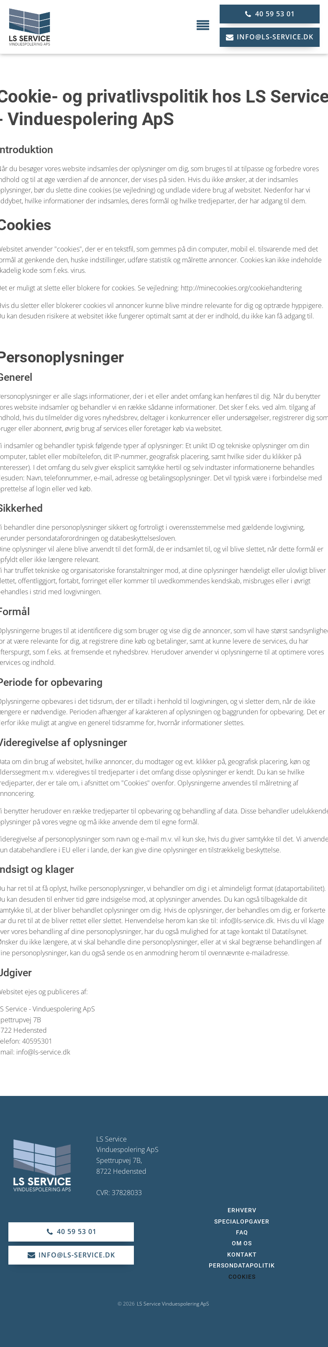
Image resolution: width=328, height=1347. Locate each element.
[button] (270, 14)
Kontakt (242, 1254)
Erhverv (242, 1210)
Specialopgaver (241, 1221)
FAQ (242, 1232)
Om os (242, 1243)
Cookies (242, 1276)
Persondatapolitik (242, 1265)
